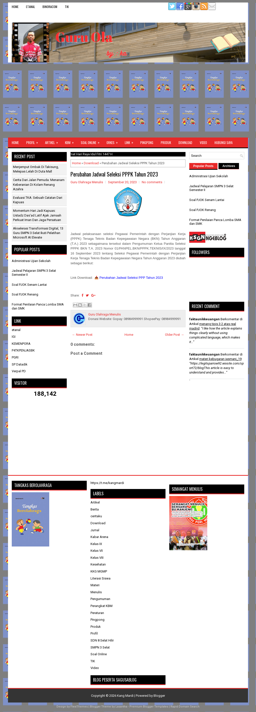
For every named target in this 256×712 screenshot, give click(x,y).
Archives (228, 166)
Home (15, 6)
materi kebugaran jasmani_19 (220, 359)
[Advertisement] (128, 100)
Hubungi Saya (223, 142)
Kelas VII (96, 550)
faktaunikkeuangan (204, 319)
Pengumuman (100, 599)
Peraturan (97, 613)
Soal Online (92, 141)
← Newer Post (82, 334)
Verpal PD (19, 371)
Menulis (96, 592)
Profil (33, 141)
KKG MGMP (98, 571)
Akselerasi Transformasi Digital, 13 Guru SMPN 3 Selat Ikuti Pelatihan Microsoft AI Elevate (38, 232)
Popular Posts (203, 166)
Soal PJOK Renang (25, 294)
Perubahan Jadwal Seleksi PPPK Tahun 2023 (114, 174)
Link (130, 141)
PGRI (15, 357)
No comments (152, 182)
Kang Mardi (125, 696)
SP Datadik (20, 364)
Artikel (53, 141)
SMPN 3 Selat (100, 647)
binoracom (49, 6)
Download (185, 142)
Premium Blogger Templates (149, 706)
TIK (67, 6)
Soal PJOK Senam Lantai (29, 284)
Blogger (159, 696)
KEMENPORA (21, 344)
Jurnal (94, 530)
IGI (14, 336)
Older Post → (174, 334)
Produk (166, 142)
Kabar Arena (99, 537)
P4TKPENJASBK (23, 350)
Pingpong (146, 142)
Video (203, 142)
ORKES (113, 141)
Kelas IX (96, 544)
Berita (94, 509)
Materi (95, 585)
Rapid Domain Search (185, 706)
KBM (71, 141)
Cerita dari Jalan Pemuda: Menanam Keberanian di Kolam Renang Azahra (38, 184)
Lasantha (121, 706)
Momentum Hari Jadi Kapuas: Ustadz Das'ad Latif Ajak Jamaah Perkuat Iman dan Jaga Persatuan (37, 215)
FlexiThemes (79, 706)
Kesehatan (98, 564)
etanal (30, 6)
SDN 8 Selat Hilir (102, 640)
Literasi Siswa (100, 578)
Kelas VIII (97, 558)
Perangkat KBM (101, 606)
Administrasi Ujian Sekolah (31, 261)
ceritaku (96, 516)
